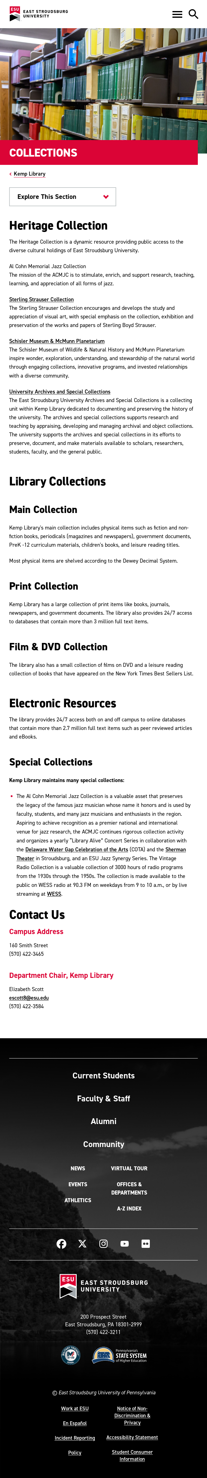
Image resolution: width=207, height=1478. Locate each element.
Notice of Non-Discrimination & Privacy (132, 1415)
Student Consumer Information (132, 1455)
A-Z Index (129, 1208)
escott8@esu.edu (29, 997)
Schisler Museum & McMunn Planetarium (57, 340)
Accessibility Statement (132, 1437)
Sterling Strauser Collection (41, 299)
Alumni (103, 1121)
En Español (75, 1423)
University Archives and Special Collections (59, 391)
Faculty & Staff (103, 1098)
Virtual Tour (129, 1168)
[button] (177, 14)
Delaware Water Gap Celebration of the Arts (76, 849)
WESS (54, 893)
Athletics (78, 1200)
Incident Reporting (75, 1437)
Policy (74, 1452)
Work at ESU (75, 1408)
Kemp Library (30, 173)
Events (77, 1184)
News (78, 1168)
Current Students (103, 1075)
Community (103, 1143)
